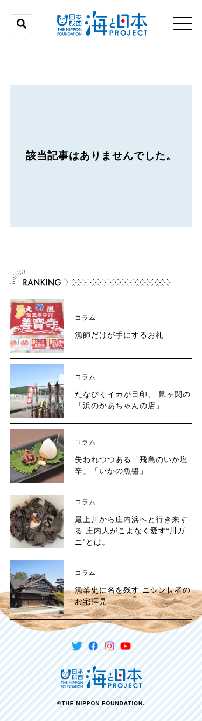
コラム (85, 317)
